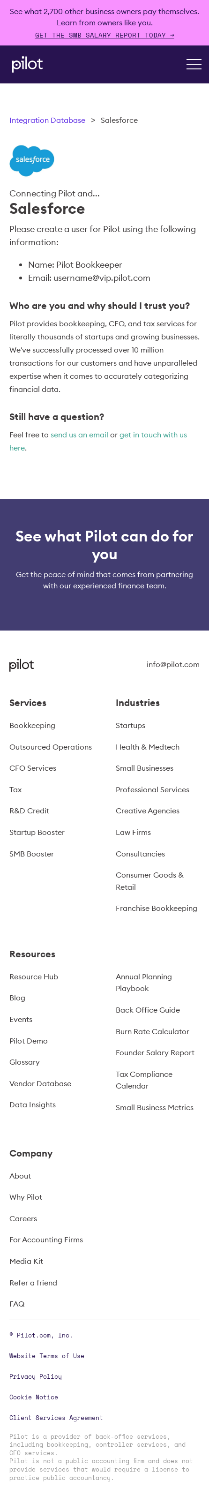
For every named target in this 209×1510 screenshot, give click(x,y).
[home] (25, 64)
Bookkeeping (32, 725)
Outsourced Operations (50, 746)
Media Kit (26, 1261)
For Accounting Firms (46, 1239)
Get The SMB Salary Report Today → (104, 35)
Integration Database (47, 120)
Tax (15, 789)
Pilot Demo (28, 1040)
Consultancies (140, 853)
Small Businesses (144, 768)
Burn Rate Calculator (152, 1031)
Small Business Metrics (155, 1107)
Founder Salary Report (155, 1052)
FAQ (16, 1303)
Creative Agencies (147, 810)
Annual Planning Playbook (144, 982)
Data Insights (32, 1104)
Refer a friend (33, 1282)
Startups (130, 725)
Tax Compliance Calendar (144, 1080)
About (20, 1175)
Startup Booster (37, 832)
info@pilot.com (173, 664)
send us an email (79, 434)
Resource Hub (33, 976)
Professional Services (152, 789)
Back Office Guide (148, 1009)
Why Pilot (25, 1197)
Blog (17, 997)
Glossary (24, 1062)
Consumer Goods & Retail (150, 881)
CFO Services (32, 768)
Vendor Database (40, 1083)
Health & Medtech (147, 746)
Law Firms (133, 832)
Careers (23, 1218)
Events (20, 1019)
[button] (194, 64)
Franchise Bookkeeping (156, 908)
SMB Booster (31, 853)
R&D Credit (29, 810)
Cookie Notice (33, 1397)
